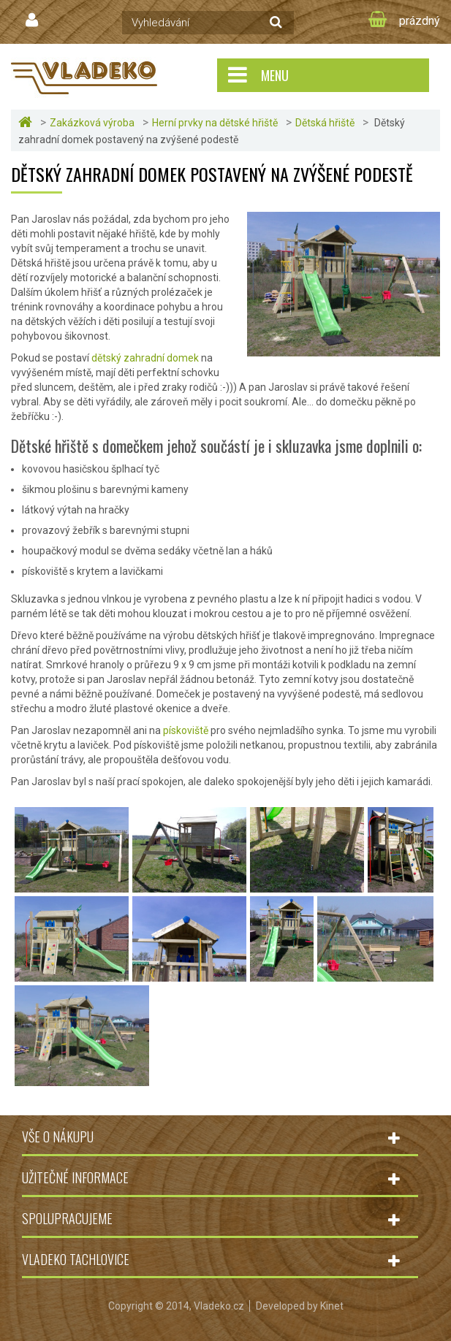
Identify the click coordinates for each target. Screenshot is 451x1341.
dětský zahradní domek (145, 358)
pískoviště (185, 730)
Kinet (332, 1306)
